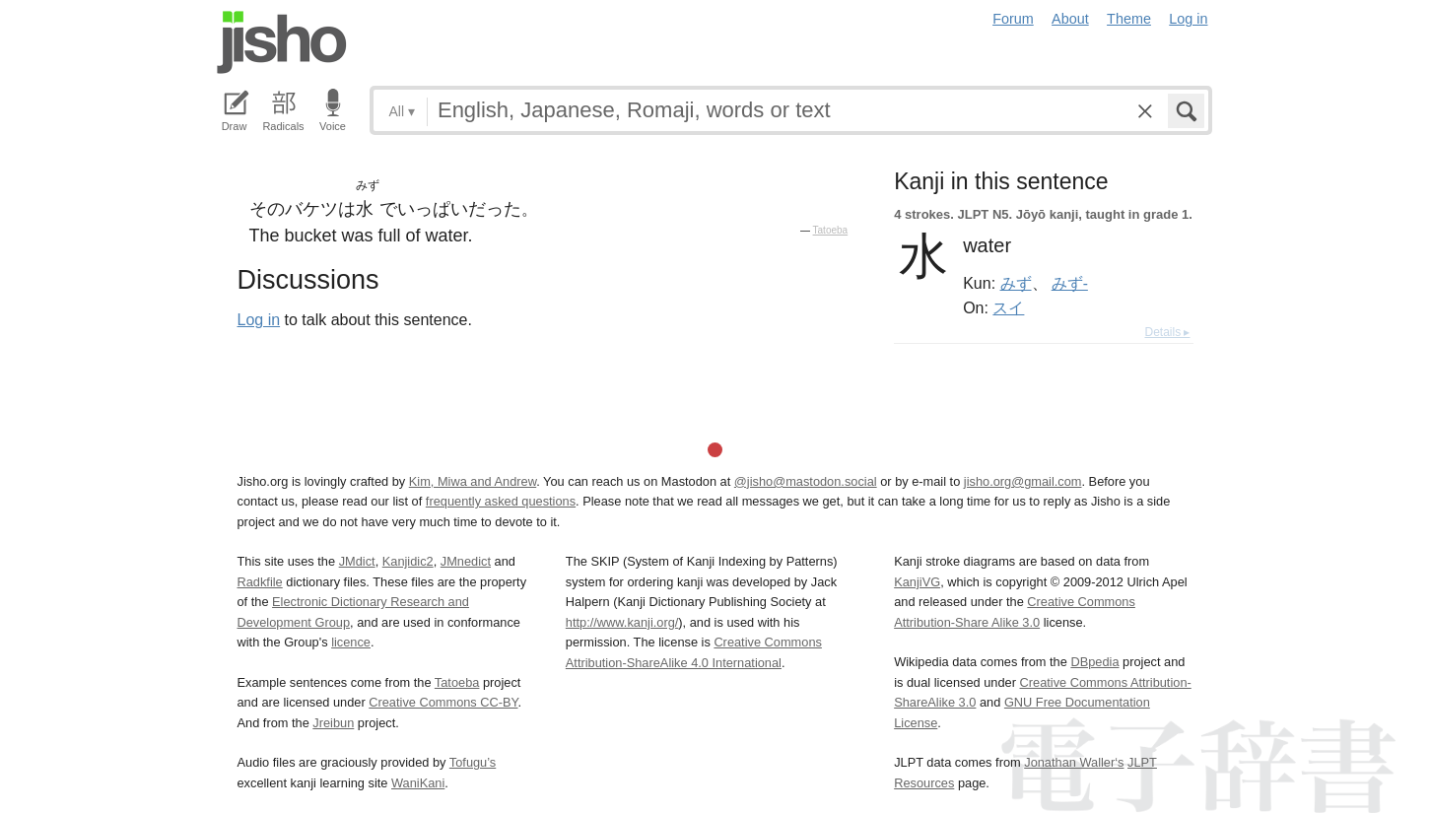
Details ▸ (1167, 332)
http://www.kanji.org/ (622, 622)
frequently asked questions (501, 501)
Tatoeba (831, 230)
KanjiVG (917, 582)
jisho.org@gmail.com (1023, 481)
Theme (1129, 19)
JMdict (357, 561)
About (1070, 19)
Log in (1188, 19)
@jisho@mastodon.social (805, 481)
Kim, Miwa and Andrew (472, 481)
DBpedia (1094, 661)
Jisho (282, 42)
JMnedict (466, 561)
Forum (1013, 19)
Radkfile (260, 582)
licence (351, 642)
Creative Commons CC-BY (443, 702)
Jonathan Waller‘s (1074, 762)
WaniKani (417, 783)
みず (1016, 283)
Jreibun (333, 722)
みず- (1070, 283)
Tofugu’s (472, 762)
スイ (1008, 307)
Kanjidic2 (408, 561)
